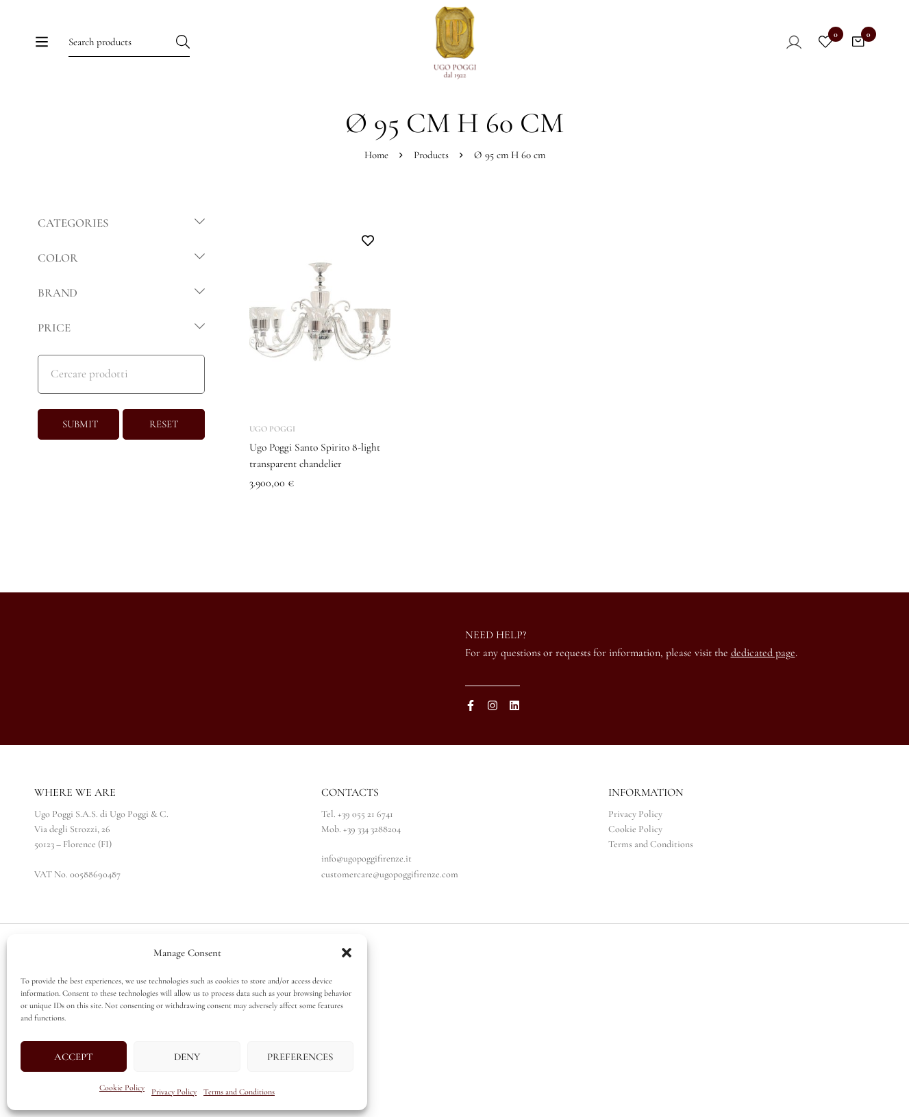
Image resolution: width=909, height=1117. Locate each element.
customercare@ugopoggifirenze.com (389, 929)
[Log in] (782, 53)
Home (376, 210)
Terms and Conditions (239, 1091)
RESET (164, 479)
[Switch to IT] (666, 117)
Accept (73, 1057)
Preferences (300, 1057)
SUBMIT (80, 479)
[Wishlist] (823, 52)
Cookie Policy (122, 1087)
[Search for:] (126, 52)
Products (431, 210)
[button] (346, 952)
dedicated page (763, 707)
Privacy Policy (174, 1091)
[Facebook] (470, 760)
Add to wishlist (368, 296)
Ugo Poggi (272, 484)
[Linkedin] (514, 760)
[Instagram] (492, 760)
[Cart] (857, 52)
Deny (187, 1057)
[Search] (212, 52)
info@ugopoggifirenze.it (366, 914)
